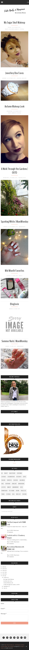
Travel (2, 494)
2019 (3, 568)
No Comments (10, 543)
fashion (19, 78)
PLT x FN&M (11, 490)
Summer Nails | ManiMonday (15, 341)
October (5, 577)
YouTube (24, 494)
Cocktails (3, 476)
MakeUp (17, 29)
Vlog (13, 494)
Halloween (12, 29)
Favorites (9, 480)
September (6, 586)
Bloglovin (14, 304)
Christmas (19, 473)
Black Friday (12, 473)
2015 (3, 575)
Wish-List (18, 494)
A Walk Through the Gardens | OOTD (14, 171)
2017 (3, 572)
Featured (15, 480)
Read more (16, 530)
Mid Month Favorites (14, 271)
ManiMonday (22, 226)
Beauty (7, 29)
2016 (3, 574)
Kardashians (21, 483)
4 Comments (10, 532)
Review (17, 490)
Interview (7, 483)
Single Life (23, 490)
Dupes (24, 476)
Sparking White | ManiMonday (14, 222)
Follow (14, 463)
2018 (3, 570)
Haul (2, 483)
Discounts (18, 476)
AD (2, 473)
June (5, 588)
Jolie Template (11, 646)
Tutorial (21, 29)
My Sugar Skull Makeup (14, 23)
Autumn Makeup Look (14, 106)
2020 (3, 566)
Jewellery (24, 78)
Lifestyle (3, 487)
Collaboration (11, 476)
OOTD (24, 177)
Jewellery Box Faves (14, 73)
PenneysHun (4, 490)
